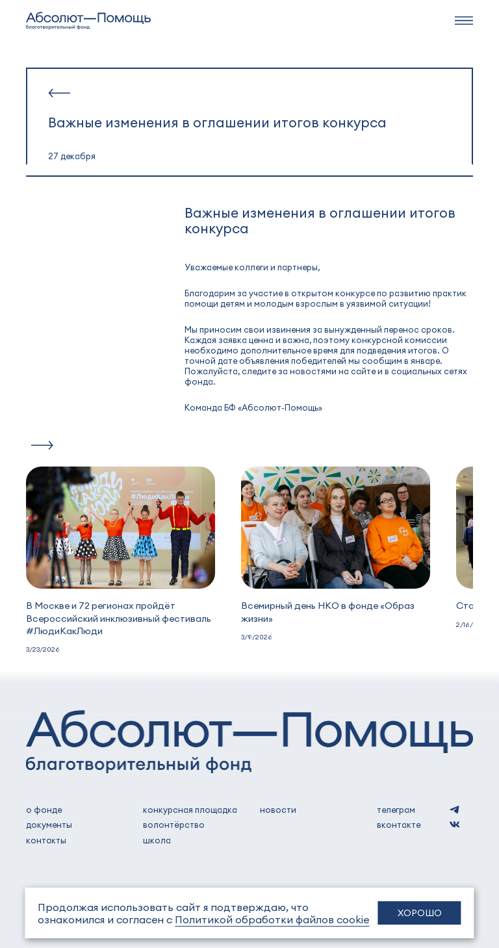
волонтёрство (174, 824)
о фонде (44, 809)
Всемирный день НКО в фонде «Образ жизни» (328, 611)
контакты (46, 840)
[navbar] (464, 20)
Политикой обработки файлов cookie (272, 919)
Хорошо (420, 912)
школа (157, 840)
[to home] (88, 20)
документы (49, 824)
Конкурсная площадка (190, 809)
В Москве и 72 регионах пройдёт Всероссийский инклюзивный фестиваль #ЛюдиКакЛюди (118, 617)
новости (278, 809)
